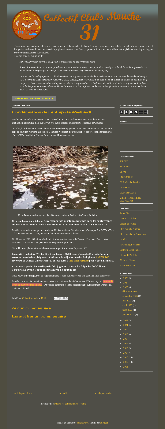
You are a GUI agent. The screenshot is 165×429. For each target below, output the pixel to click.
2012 (126, 362)
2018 (126, 334)
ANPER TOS (103, 257)
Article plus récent (23, 393)
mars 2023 (128, 310)
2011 (125, 366)
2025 (126, 278)
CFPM (123, 171)
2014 (126, 352)
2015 (126, 348)
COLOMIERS (126, 177)
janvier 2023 (129, 314)
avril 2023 (128, 305)
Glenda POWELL (128, 255)
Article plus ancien (103, 393)
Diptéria (123, 239)
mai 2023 (127, 300)
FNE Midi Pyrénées (79, 260)
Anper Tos (125, 213)
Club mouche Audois (130, 229)
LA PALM (125, 187)
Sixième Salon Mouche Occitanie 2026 (34, 98)
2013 (126, 357)
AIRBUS (124, 161)
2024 (126, 282)
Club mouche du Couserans (133, 234)
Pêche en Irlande (128, 260)
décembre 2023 (130, 291)
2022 (126, 320)
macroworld (83, 422)
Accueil (63, 393)
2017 (126, 339)
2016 (126, 343)
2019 (126, 329)
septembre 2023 (130, 296)
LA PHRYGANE (128, 192)
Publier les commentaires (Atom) (70, 403)
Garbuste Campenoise (130, 250)
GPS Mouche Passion (130, 182)
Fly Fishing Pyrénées (130, 244)
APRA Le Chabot (128, 218)
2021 (126, 325)
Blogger (104, 422)
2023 (126, 287)
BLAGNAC (125, 166)
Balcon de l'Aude (128, 223)
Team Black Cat (127, 265)
